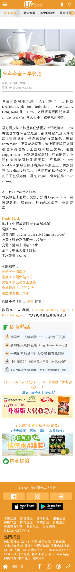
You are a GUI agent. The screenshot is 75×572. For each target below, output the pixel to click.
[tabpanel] (37, 23)
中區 (30, 301)
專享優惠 (49, 526)
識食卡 (50, 554)
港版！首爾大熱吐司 (17, 277)
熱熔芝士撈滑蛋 (14, 272)
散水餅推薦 (29, 541)
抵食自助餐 (47, 12)
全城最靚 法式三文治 (18, 288)
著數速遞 (10, 518)
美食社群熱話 (13, 546)
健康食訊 (42, 518)
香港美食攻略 (13, 526)
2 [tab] (38, 27)
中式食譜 (42, 522)
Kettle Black (11, 218)
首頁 (5, 83)
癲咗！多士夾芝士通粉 (19, 282)
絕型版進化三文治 (15, 293)
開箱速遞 (29, 12)
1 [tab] (32, 27)
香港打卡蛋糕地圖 (36, 546)
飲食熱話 (26, 518)
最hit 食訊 (19, 83)
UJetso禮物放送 (32, 550)
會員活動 (32, 526)
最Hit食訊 (10, 13)
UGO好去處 (12, 550)
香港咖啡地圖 (60, 546)
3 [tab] (43, 27)
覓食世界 (65, 12)
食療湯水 (59, 522)
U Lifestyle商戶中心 (17, 530)
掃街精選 (10, 522)
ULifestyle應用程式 (17, 554)
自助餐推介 (12, 541)
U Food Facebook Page (48, 310)
